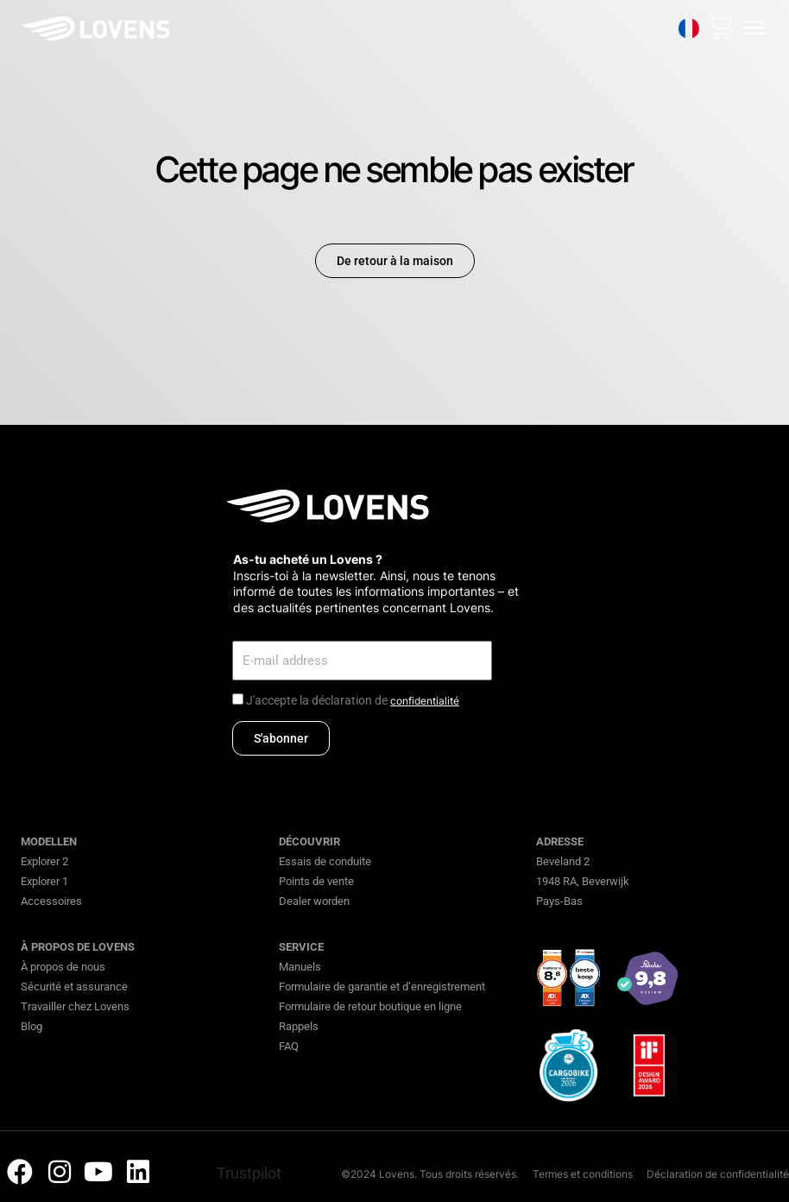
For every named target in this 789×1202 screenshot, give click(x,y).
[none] (689, 28)
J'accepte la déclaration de (352, 700)
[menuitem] (689, 28)
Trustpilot (249, 1173)
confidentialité (424, 700)
